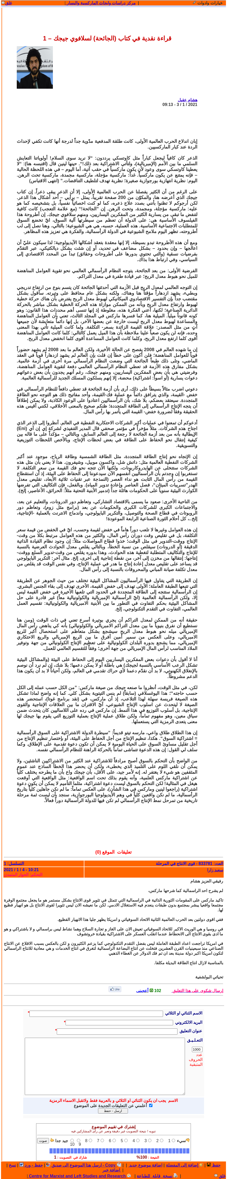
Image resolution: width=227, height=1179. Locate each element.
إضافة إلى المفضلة (184, 1165)
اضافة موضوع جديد (145, 1165)
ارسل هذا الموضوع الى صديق (73, 1165)
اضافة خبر (111, 1170)
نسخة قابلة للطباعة (157, 1176)
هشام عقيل (187, 100)
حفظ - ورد (31, 1165)
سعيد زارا (215, 870)
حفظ (213, 1165)
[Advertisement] (103, 122)
